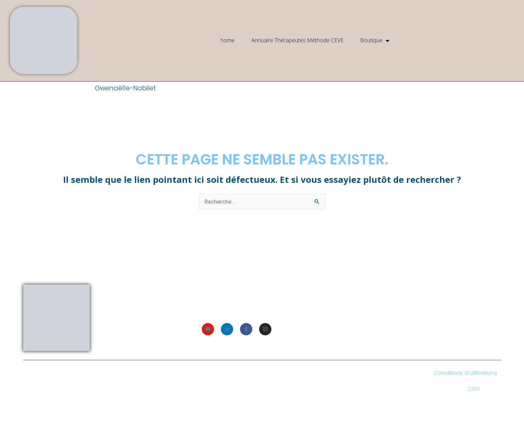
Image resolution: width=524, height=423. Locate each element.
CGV (474, 389)
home (228, 40)
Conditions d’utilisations (465, 373)
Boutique (374, 40)
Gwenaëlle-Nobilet (125, 88)
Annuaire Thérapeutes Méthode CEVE (297, 40)
